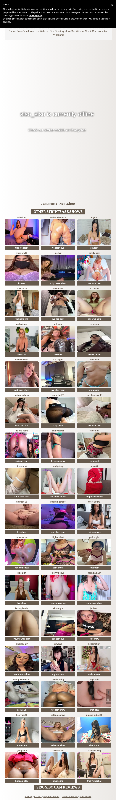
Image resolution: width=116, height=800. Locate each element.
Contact (38, 796)
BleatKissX (22, 288)
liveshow (21, 532)
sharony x (58, 608)
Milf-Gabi (58, 324)
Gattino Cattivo (58, 715)
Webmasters (85, 796)
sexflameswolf (94, 395)
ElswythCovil (58, 573)
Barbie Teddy (58, 679)
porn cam (21, 710)
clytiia (94, 217)
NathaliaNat (21, 324)
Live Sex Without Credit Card (81, 31)
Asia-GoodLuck (22, 395)
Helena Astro (22, 430)
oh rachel (94, 288)
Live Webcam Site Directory (49, 31)
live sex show (58, 461)
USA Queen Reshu (21, 679)
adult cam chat (21, 496)
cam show (58, 568)
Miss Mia (94, 359)
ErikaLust (21, 217)
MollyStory (58, 466)
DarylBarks (94, 679)
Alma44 (94, 466)
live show (21, 603)
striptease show (94, 603)
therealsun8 (94, 502)
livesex (21, 283)
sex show (94, 639)
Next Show (67, 204)
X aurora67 (21, 253)
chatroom (94, 568)
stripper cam (21, 461)
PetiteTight (94, 537)
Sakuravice (58, 750)
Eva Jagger (58, 359)
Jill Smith (22, 573)
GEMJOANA (22, 750)
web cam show (21, 390)
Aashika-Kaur (94, 573)
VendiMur (94, 324)
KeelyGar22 (21, 715)
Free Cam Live (25, 31)
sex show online (58, 496)
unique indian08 (94, 715)
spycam (94, 248)
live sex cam (58, 319)
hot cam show (22, 568)
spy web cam (94, 319)
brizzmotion (94, 644)
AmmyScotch (58, 430)
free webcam (21, 248)
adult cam (22, 745)
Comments (48, 204)
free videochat (94, 781)
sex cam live (58, 639)
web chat (94, 461)
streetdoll (94, 430)
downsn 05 (21, 502)
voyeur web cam (22, 639)
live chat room (58, 390)
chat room (94, 745)
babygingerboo (58, 502)
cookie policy (35, 15)
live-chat (22, 354)
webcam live (58, 248)
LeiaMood (58, 288)
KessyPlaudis (21, 608)
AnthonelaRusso (58, 217)
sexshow (57, 354)
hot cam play (94, 532)
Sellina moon (21, 359)
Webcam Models (70, 796)
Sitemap (28, 796)
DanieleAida (21, 537)
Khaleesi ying (94, 750)
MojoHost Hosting (51, 796)
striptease (94, 390)
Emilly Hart (94, 253)
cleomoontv (22, 644)
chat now (94, 710)
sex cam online (58, 603)
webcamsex (94, 674)
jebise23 (94, 608)
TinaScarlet (21, 466)
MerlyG (58, 253)
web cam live (21, 425)
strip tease (58, 425)
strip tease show (58, 283)
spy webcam (58, 674)
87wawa (58, 644)
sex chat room (58, 532)
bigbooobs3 (58, 537)
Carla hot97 (58, 395)
